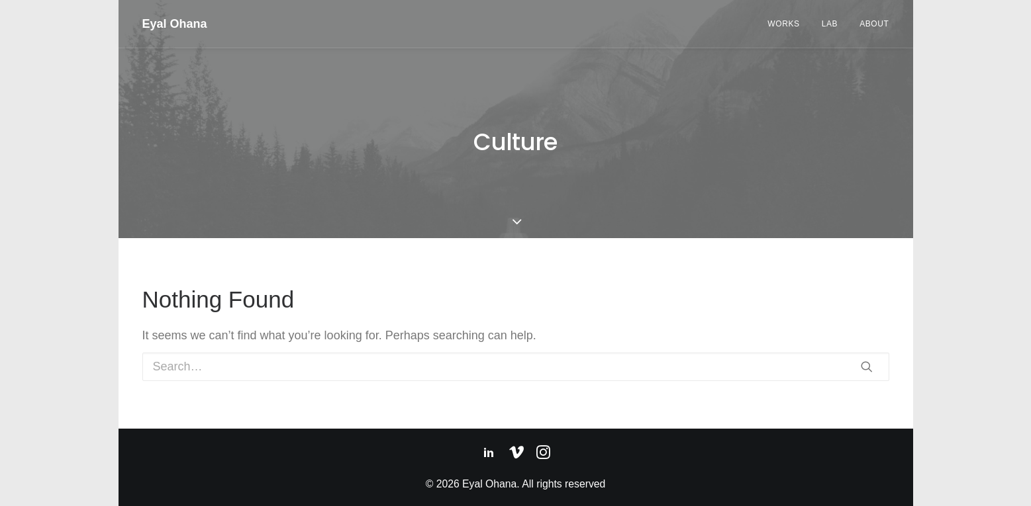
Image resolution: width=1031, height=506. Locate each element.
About (874, 23)
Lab (830, 23)
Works (783, 23)
